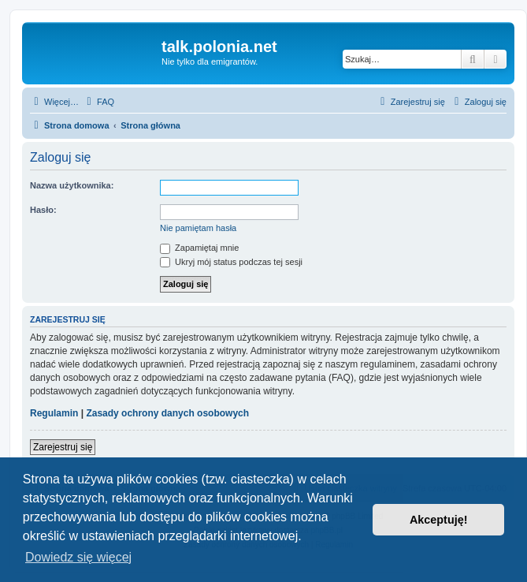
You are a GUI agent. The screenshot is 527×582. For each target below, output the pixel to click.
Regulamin (54, 413)
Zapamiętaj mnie (199, 247)
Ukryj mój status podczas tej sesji (231, 262)
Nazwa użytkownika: (71, 185)
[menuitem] (98, 101)
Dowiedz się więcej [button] (78, 557)
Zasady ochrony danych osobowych (167, 413)
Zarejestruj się (62, 447)
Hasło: (43, 210)
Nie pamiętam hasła (198, 228)
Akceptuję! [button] (439, 519)
